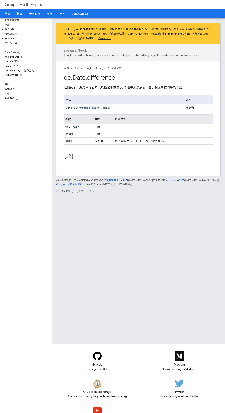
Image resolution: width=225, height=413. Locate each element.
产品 (76, 68)
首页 (7, 14)
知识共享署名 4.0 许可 (116, 180)
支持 (49, 14)
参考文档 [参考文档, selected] (34, 14)
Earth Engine (24, 4)
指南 (19, 14)
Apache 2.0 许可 (175, 180)
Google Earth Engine (95, 68)
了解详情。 (104, 38)
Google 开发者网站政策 (69, 184)
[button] (25, 29)
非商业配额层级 (97, 29)
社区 (62, 14)
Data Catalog (80, 14)
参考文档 (116, 68)
